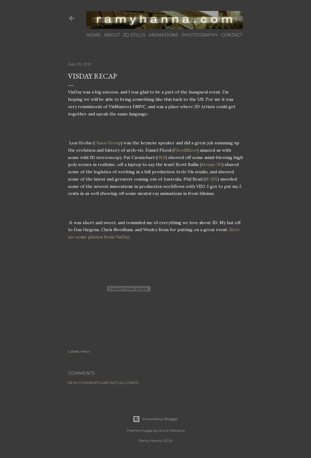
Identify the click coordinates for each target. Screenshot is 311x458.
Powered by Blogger (155, 419)
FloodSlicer (185, 150)
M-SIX (211, 179)
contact (231, 35)
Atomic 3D (211, 164)
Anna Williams (172, 430)
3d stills (134, 35)
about (112, 35)
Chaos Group (107, 143)
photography (200, 35)
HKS (161, 157)
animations (163, 35)
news (85, 351)
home (93, 35)
